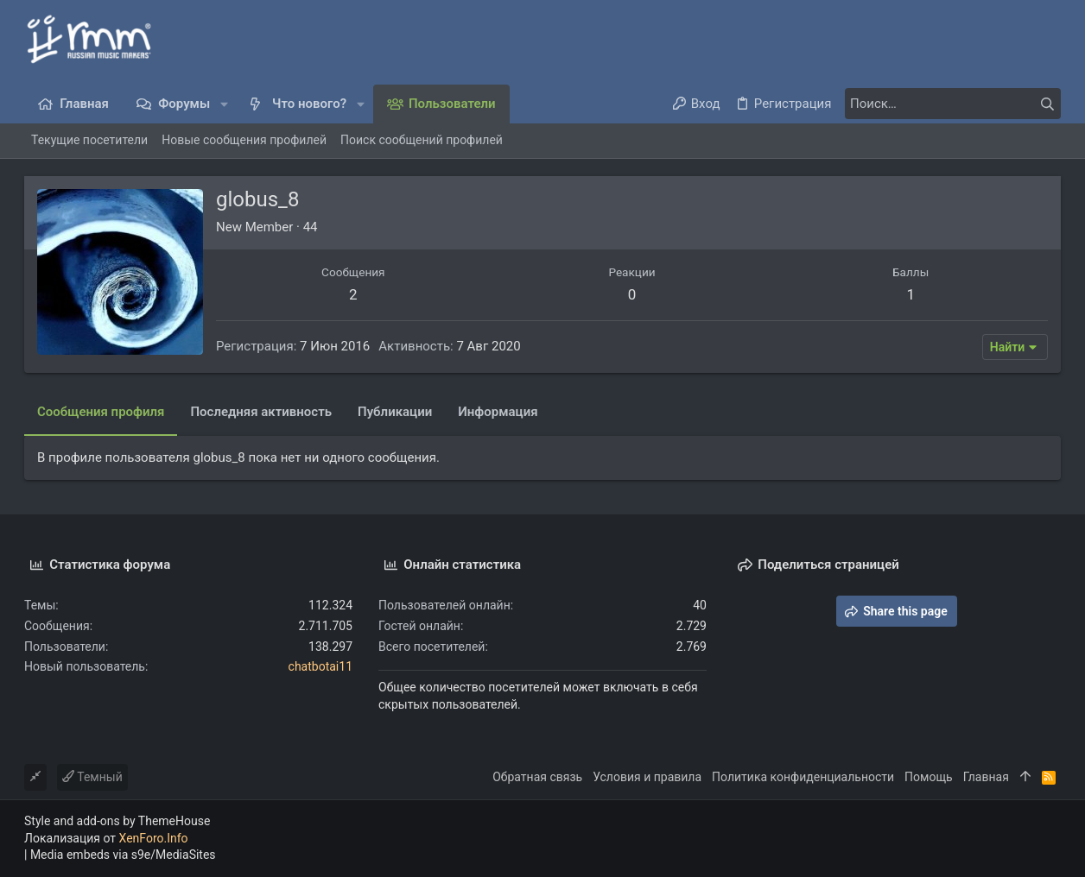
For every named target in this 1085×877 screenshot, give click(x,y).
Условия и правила (647, 777)
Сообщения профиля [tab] (100, 412)
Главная (986, 777)
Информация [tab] (497, 412)
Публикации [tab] (395, 412)
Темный (92, 777)
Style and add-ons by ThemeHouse (117, 821)
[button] (224, 104)
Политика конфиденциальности (803, 777)
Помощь (928, 777)
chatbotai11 (320, 666)
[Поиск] (953, 103)
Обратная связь (537, 777)
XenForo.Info (153, 838)
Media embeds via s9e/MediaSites (123, 854)
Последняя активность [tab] (261, 412)
